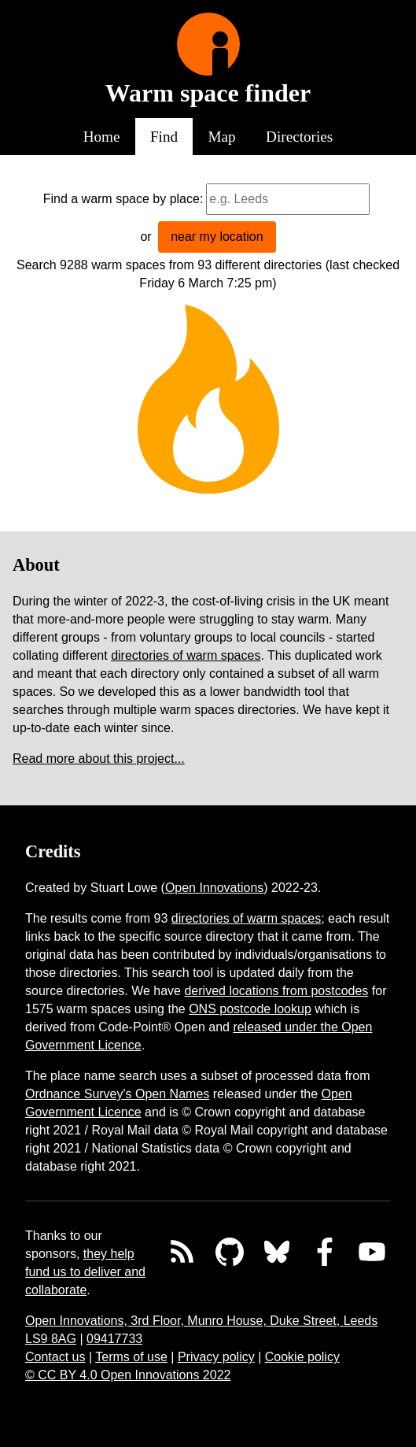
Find (164, 136)
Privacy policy (216, 1357)
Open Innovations (214, 887)
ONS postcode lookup (250, 1009)
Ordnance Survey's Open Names (117, 1094)
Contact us (55, 1357)
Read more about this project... (99, 758)
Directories (299, 136)
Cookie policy (302, 1357)
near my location (217, 236)
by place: (178, 198)
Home (101, 136)
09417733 (114, 1338)
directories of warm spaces (185, 655)
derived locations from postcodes (276, 990)
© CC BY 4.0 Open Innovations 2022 (127, 1375)
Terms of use (131, 1357)
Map (222, 136)
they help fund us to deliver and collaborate (85, 1272)
